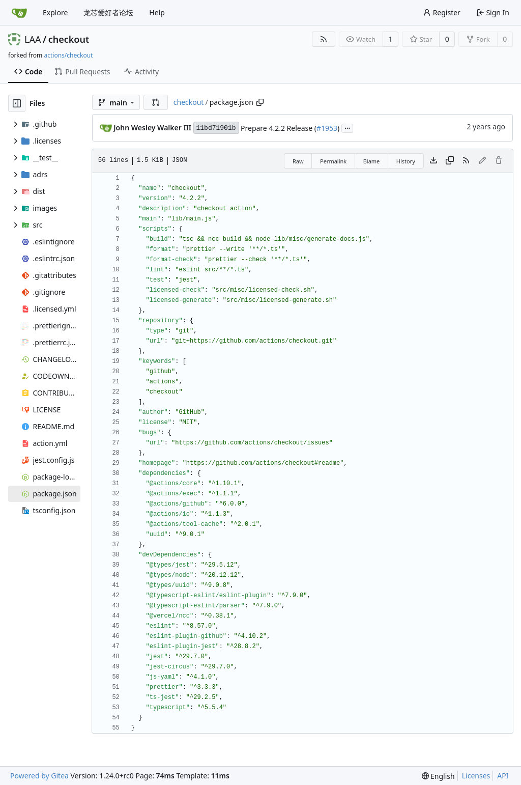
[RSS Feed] (323, 39)
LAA (32, 39)
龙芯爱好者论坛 (108, 12)
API (502, 775)
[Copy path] (260, 102)
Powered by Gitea (39, 775)
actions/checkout (68, 55)
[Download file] (433, 161)
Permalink (333, 161)
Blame (371, 161)
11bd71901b (216, 128)
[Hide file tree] (16, 103)
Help (157, 12)
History (405, 161)
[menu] (438, 776)
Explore (55, 12)
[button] (155, 102)
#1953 (326, 128)
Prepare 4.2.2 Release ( (278, 128)
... (347, 127)
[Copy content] (450, 161)
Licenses (476, 775)
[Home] (19, 13)
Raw (298, 161)
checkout (69, 39)
